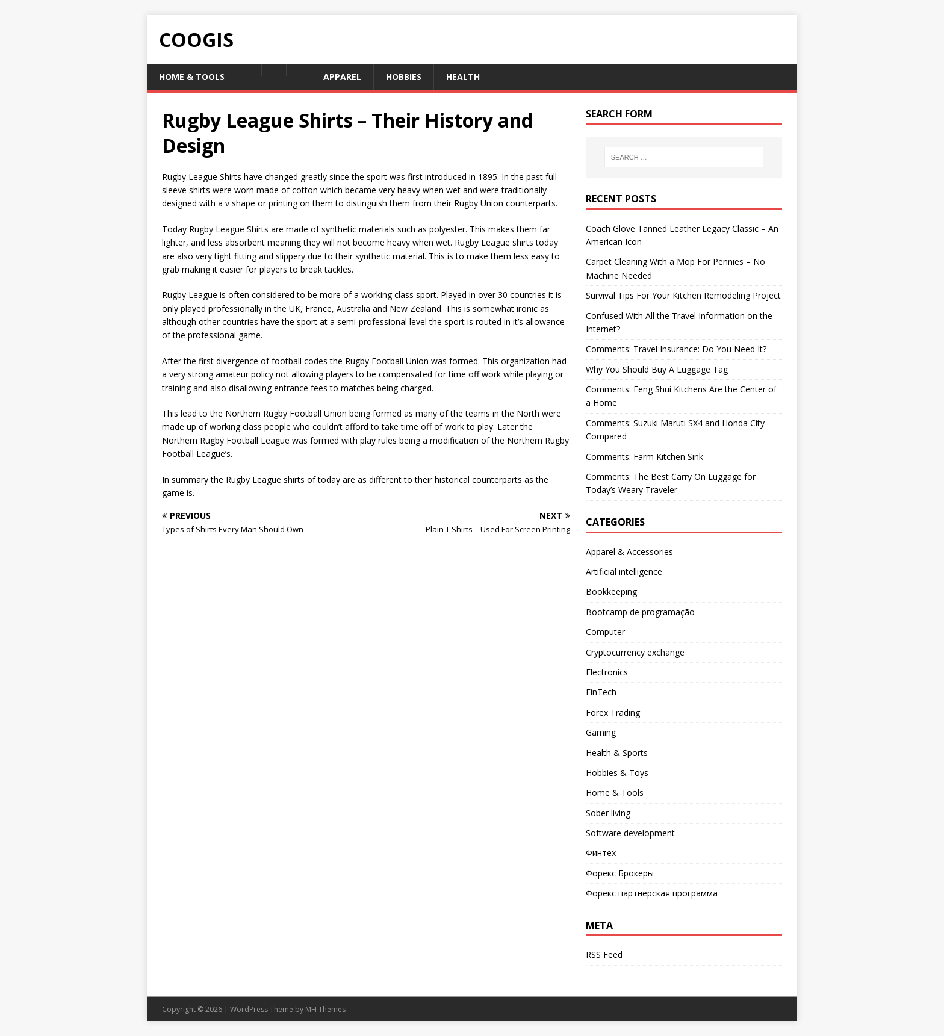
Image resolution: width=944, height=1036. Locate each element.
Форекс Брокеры (620, 873)
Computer (605, 631)
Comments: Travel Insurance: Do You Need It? (676, 349)
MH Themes (325, 1009)
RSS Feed (604, 954)
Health (463, 76)
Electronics (607, 672)
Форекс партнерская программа (652, 893)
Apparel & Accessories (629, 551)
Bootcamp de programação (640, 612)
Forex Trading (613, 712)
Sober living (608, 813)
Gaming (601, 732)
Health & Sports (617, 752)
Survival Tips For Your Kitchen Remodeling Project (683, 295)
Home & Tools (192, 76)
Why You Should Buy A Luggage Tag (657, 369)
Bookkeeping (611, 591)
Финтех (601, 852)
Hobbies (403, 76)
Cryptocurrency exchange (635, 652)
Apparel (342, 76)
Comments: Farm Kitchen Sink (644, 456)
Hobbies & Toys (617, 772)
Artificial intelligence (624, 571)
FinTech (601, 692)
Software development (630, 833)
